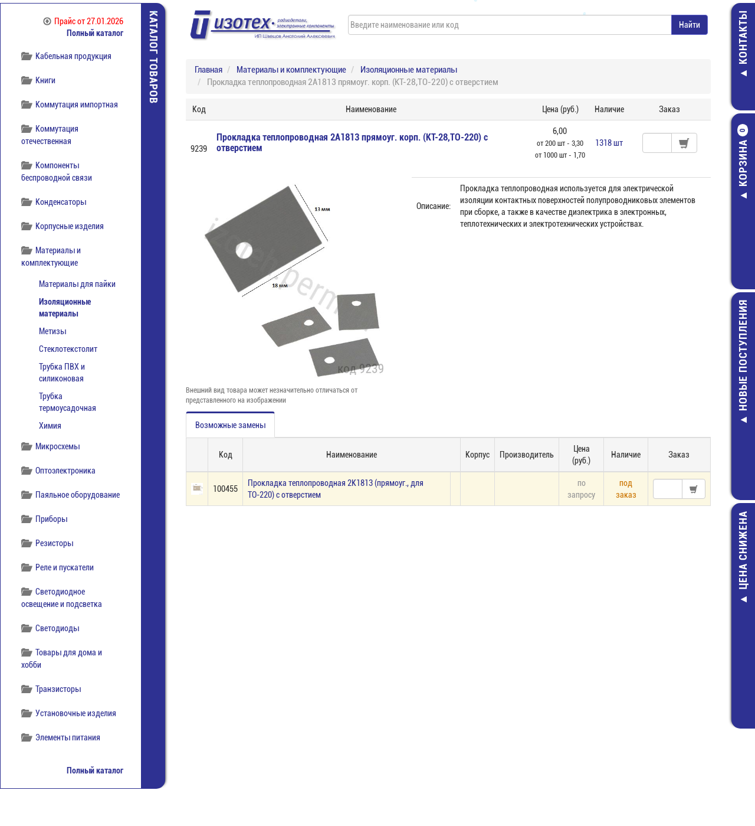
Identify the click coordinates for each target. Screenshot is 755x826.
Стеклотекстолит (68, 349)
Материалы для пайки (77, 284)
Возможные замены (230, 425)
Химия (50, 425)
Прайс (83, 21)
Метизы (52, 331)
